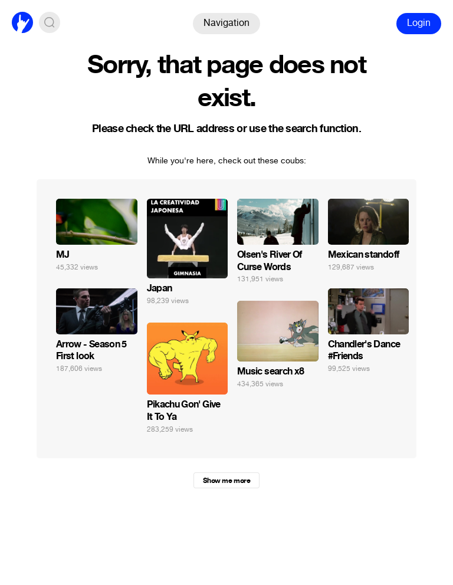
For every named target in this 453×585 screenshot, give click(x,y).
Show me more (226, 480)
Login (419, 23)
